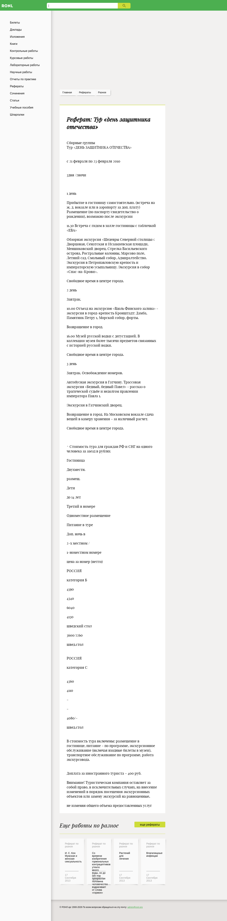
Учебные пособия (21, 107)
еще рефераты (150, 824)
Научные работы (21, 72)
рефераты (85, 92)
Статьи (14, 100)
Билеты (15, 22)
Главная (67, 92)
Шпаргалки (17, 114)
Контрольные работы (24, 50)
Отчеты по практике (23, 79)
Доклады (16, 29)
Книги (13, 43)
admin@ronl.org (135, 907)
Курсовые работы (21, 57)
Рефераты (17, 86)
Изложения (17, 36)
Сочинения (17, 93)
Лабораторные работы (25, 65)
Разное (102, 92)
